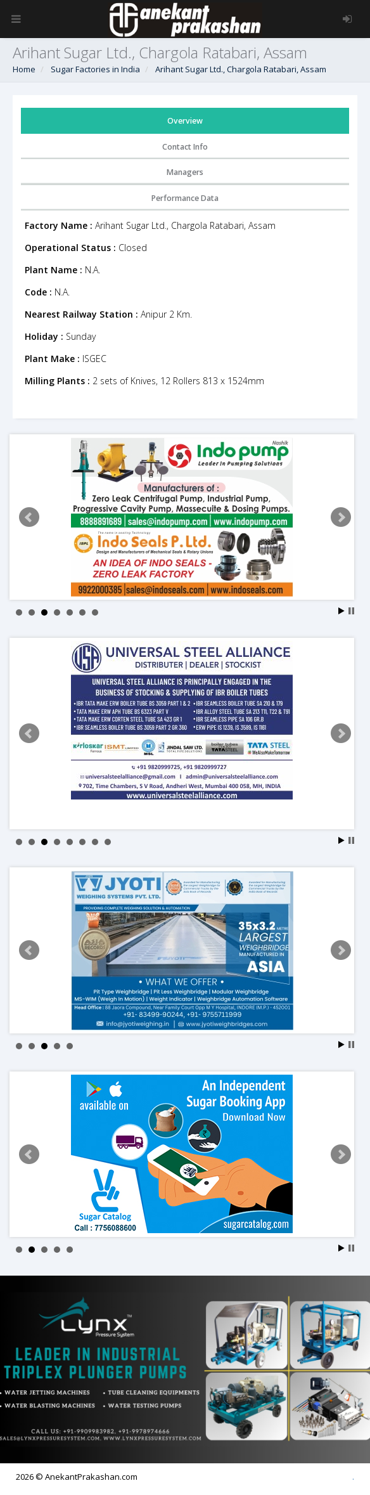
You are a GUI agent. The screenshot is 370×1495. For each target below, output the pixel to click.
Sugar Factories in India (95, 69)
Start (341, 610)
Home (24, 69)
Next (341, 517)
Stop (351, 610)
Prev (29, 517)
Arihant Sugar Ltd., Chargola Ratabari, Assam (240, 69)
